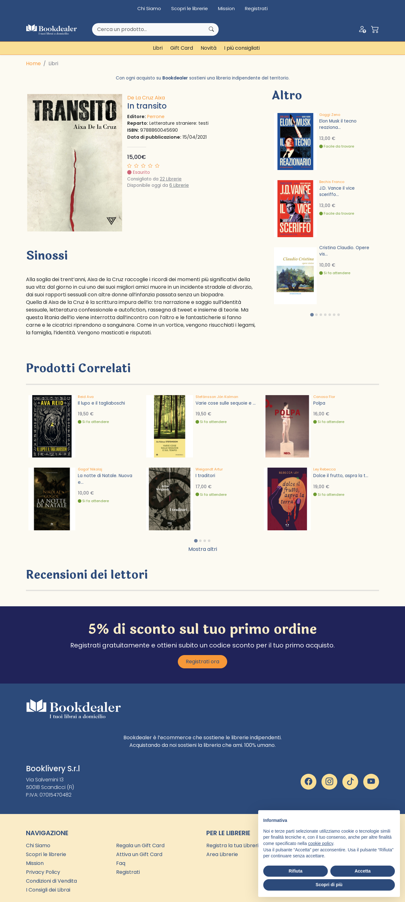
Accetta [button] (363, 871)
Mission (226, 8)
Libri (158, 48)
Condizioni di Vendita (51, 881)
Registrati (256, 8)
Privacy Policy (43, 872)
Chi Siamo (149, 8)
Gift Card (181, 48)
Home (33, 63)
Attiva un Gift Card (139, 854)
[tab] (312, 314)
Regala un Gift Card (140, 845)
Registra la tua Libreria (234, 845)
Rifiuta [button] (295, 871)
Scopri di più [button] (329, 884)
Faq (120, 863)
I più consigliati (242, 48)
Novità (208, 48)
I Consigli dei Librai (48, 889)
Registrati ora (202, 661)
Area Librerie (222, 854)
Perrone (156, 116)
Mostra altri (202, 549)
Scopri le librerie (189, 8)
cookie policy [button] (320, 843)
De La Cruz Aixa (146, 97)
